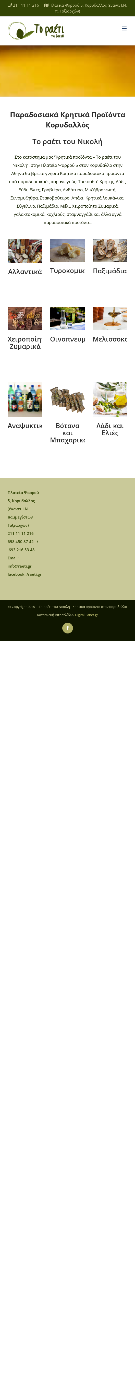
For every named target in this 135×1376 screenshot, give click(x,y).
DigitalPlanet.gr (86, 615)
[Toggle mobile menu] (124, 28)
